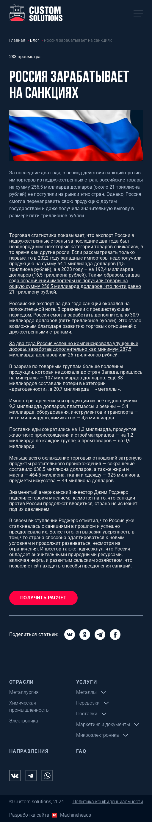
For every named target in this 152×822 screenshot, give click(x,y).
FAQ (81, 751)
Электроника (23, 721)
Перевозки (88, 703)
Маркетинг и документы (103, 724)
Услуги (86, 682)
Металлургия (24, 692)
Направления (29, 751)
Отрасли (21, 682)
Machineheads (75, 815)
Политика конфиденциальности (108, 801)
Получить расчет (43, 598)
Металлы (86, 692)
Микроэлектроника (97, 735)
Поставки (86, 713)
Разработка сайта (29, 815)
